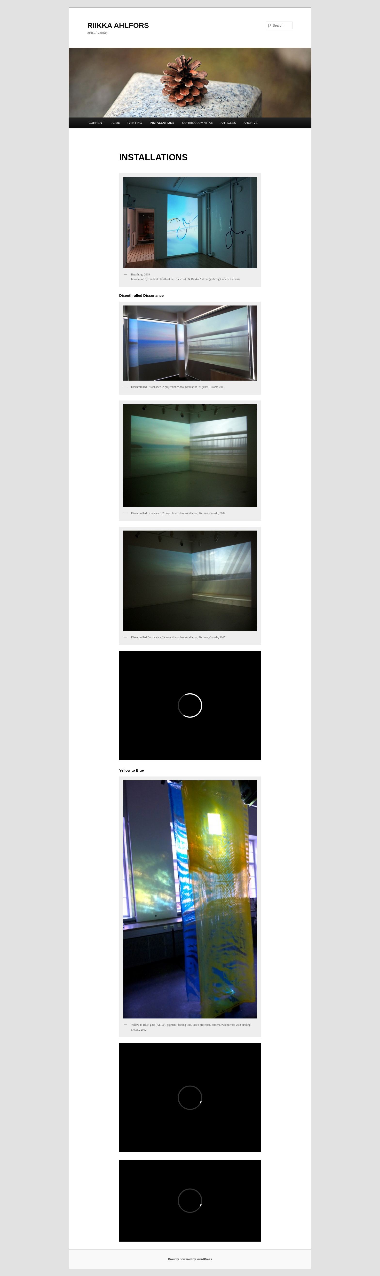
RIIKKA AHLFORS (118, 25)
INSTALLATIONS (162, 123)
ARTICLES (228, 123)
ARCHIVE (251, 123)
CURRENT (96, 123)
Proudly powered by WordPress (190, 1259)
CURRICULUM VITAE (197, 123)
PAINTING (134, 123)
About (115, 123)
